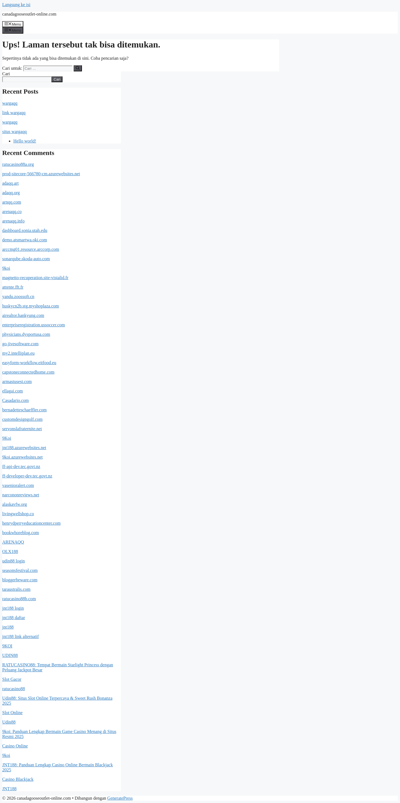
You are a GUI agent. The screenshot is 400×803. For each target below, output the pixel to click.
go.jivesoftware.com (20, 343)
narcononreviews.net (20, 494)
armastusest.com (17, 381)
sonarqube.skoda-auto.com (26, 258)
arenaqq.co (12, 211)
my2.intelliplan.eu (18, 353)
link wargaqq (14, 112)
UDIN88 (10, 655)
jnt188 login (13, 608)
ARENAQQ (13, 542)
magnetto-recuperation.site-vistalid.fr (35, 277)
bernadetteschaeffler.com (24, 409)
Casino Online (15, 746)
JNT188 (9, 788)
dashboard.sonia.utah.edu (24, 230)
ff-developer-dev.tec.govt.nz (27, 476)
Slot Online (12, 712)
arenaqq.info (13, 221)
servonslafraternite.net (22, 428)
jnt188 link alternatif (20, 636)
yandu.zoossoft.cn (18, 296)
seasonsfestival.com (20, 570)
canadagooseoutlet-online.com (29, 14)
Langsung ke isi (16, 4)
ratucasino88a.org (18, 164)
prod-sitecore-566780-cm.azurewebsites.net (41, 173)
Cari (6, 73)
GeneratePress (120, 798)
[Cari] (78, 68)
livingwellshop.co (18, 513)
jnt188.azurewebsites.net (24, 447)
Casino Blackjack (17, 779)
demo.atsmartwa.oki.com (24, 239)
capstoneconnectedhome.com (28, 372)
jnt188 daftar (13, 617)
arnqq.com (11, 202)
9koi (6, 268)
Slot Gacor (11, 679)
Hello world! (24, 141)
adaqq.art (10, 183)
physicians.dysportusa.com (26, 334)
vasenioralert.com (18, 485)
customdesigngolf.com (22, 419)
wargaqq (10, 103)
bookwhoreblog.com (20, 532)
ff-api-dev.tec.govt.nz (21, 466)
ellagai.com (12, 391)
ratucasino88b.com (19, 598)
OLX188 (10, 551)
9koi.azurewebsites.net (22, 457)
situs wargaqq (14, 131)
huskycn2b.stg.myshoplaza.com (30, 306)
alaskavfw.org (14, 504)
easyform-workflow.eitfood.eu (29, 362)
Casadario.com (15, 400)
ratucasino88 (13, 688)
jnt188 (8, 627)
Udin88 (9, 722)
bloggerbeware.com (20, 579)
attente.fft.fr (12, 287)
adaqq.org (11, 192)
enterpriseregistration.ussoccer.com (33, 324)
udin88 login (13, 561)
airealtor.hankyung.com (23, 315)
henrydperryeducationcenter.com (31, 523)
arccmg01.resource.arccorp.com (30, 249)
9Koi (6, 438)
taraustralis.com (16, 589)
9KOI (7, 646)
